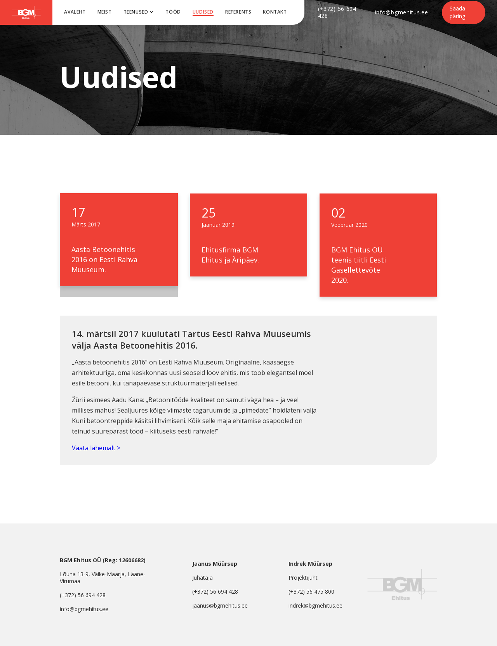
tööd (173, 12)
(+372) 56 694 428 (337, 12)
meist (104, 12)
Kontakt (275, 12)
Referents (238, 12)
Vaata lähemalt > (96, 448)
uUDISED (203, 12)
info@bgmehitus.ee (401, 12)
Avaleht (74, 12)
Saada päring (457, 12)
